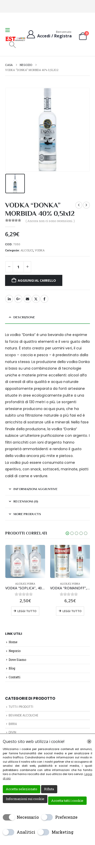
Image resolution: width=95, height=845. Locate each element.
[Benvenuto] (48, 34)
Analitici (26, 832)
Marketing (62, 832)
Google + (18, 299)
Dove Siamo (17, 660)
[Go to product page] (25, 561)
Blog (12, 668)
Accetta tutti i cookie (67, 800)
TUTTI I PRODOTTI (21, 707)
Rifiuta (49, 789)
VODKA (40, 250)
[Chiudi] (89, 741)
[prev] (78, 205)
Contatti (14, 677)
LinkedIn (9, 299)
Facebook (44, 299)
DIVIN (12, 732)
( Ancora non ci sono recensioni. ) (50, 221)
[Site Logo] (15, 38)
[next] (86, 205)
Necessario (28, 817)
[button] (9, 30)
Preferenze (66, 817)
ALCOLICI (27, 250)
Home (13, 642)
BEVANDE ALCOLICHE (23, 715)
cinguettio (36, 299)
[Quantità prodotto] (18, 267)
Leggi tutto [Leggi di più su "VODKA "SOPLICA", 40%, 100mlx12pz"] (26, 611)
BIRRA (13, 724)
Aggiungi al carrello (37, 280)
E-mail (28, 299)
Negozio (15, 651)
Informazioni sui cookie (25, 798)
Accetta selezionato (21, 789)
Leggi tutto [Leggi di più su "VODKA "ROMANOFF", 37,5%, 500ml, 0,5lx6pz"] (72, 611)
